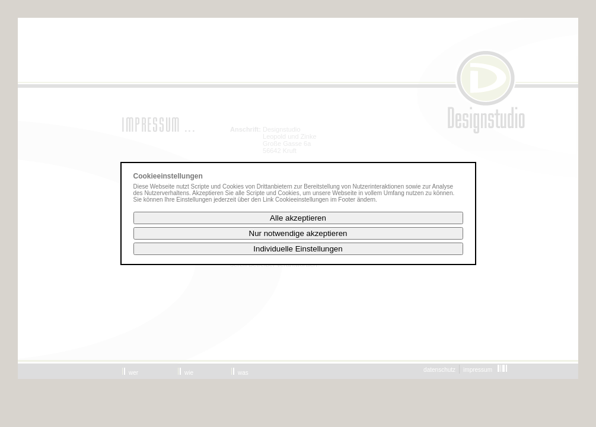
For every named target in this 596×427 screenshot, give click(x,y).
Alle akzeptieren (298, 218)
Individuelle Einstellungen (297, 248)
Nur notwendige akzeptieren (298, 233)
